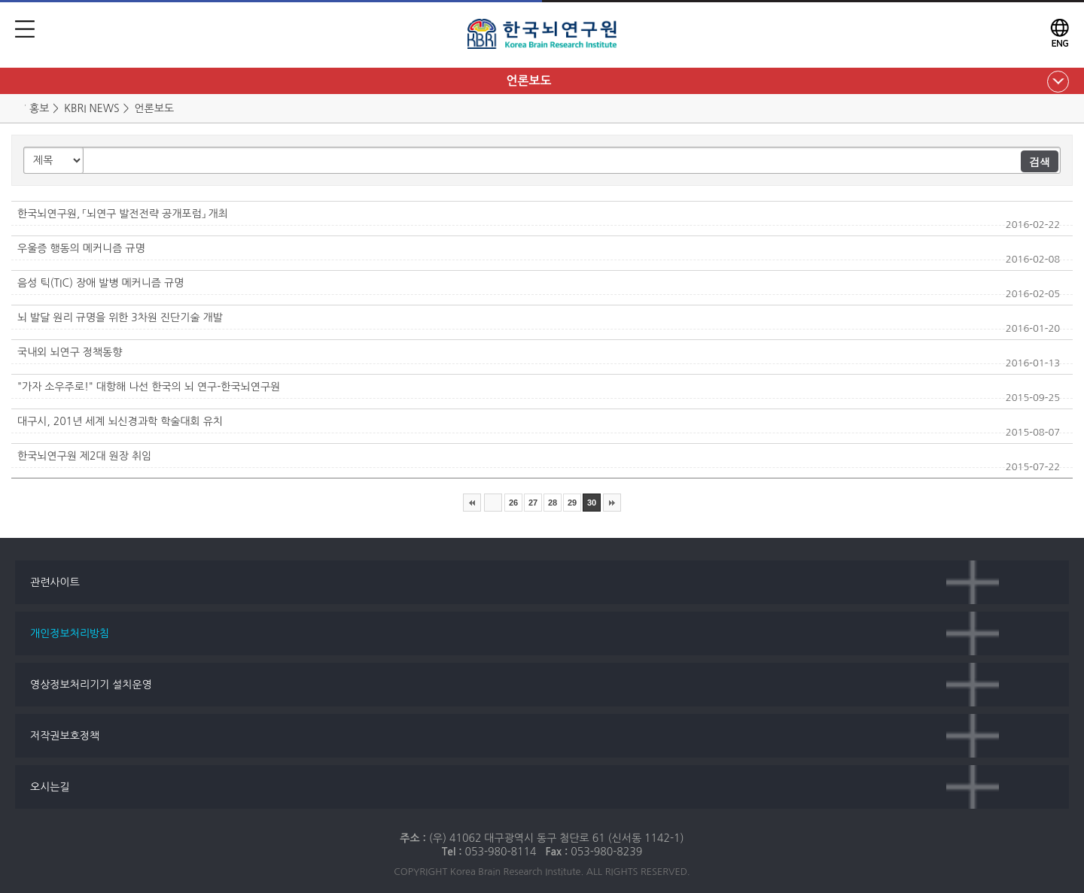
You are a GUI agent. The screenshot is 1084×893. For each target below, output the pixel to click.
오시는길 (50, 787)
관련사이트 (55, 582)
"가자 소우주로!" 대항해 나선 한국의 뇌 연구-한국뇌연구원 (148, 386)
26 (513, 502)
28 (552, 502)
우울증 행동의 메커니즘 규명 (81, 248)
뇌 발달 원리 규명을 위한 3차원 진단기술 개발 (120, 317)
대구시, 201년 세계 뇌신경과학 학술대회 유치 (120, 421)
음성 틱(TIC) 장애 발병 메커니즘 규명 (100, 283)
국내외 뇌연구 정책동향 (69, 352)
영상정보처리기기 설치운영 (91, 684)
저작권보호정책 (64, 735)
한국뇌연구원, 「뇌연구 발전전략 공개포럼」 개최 (122, 213)
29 (572, 502)
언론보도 (528, 81)
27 (532, 502)
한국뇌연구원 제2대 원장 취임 (84, 456)
